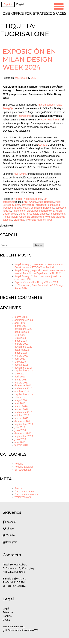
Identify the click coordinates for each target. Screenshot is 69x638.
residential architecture (31, 216)
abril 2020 (19, 358)
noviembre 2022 (23, 346)
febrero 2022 (21, 355)
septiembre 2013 (23, 436)
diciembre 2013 (22, 433)
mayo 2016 (20, 400)
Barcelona (48, 207)
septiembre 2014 (23, 424)
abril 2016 (19, 403)
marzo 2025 (21, 317)
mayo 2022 (20, 352)
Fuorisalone (24, 115)
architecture (28, 204)
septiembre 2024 (23, 320)
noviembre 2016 (23, 388)
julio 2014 (19, 427)
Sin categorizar (22, 469)
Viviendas (19, 219)
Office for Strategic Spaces (33, 213)
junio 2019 (20, 361)
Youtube (9, 535)
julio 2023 (19, 334)
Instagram (10, 542)
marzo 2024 (21, 325)
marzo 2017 (21, 379)
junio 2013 (20, 439)
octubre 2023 (21, 331)
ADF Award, (20, 173)
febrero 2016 (21, 409)
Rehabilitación (57, 213)
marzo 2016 (21, 406)
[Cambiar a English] (20, 4)
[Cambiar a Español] (8, 4)
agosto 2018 (21, 364)
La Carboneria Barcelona (41, 210)
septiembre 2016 (23, 394)
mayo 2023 (20, 340)
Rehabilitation (10, 216)
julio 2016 (19, 397)
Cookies (7, 616)
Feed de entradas (24, 491)
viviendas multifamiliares (39, 219)
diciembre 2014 (22, 421)
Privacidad (8, 612)
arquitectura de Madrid (29, 207)
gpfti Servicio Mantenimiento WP (20, 630)
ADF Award (29, 201)
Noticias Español (33, 198)
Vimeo (8, 528)
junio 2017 (20, 373)
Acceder (18, 488)
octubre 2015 (21, 415)
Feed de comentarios (26, 494)
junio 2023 (20, 337)
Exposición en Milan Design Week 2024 (29, 59)
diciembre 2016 (22, 385)
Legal (6, 608)
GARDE (42, 144)
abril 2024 (19, 323)
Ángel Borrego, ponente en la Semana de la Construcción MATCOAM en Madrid (38, 266)
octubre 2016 (21, 391)
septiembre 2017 (23, 370)
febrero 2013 (21, 445)
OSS (33, 77)
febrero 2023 (21, 343)
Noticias (18, 198)
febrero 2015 (21, 418)
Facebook (9, 522)
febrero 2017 (21, 382)
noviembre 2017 (23, 367)
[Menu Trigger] (58, 6)
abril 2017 (19, 376)
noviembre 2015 (23, 412)
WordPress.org (22, 497)
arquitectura (9, 207)
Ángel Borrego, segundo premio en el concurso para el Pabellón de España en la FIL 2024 (40, 272)
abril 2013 (19, 442)
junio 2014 (20, 430)
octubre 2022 (21, 349)
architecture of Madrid (48, 204)
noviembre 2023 (23, 328)
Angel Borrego (45, 201)
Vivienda (50, 216)
